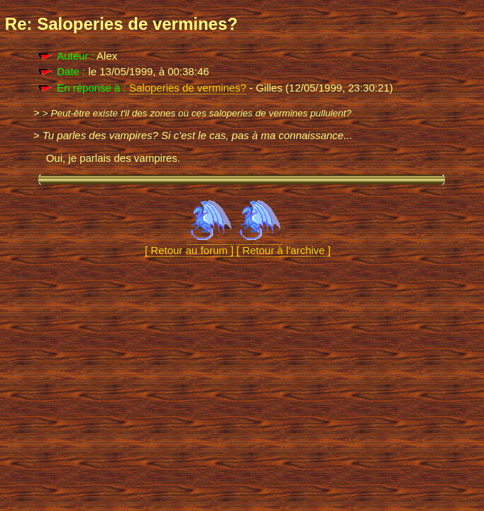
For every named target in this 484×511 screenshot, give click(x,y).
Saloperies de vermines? (187, 88)
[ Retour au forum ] (189, 244)
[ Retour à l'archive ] (283, 244)
